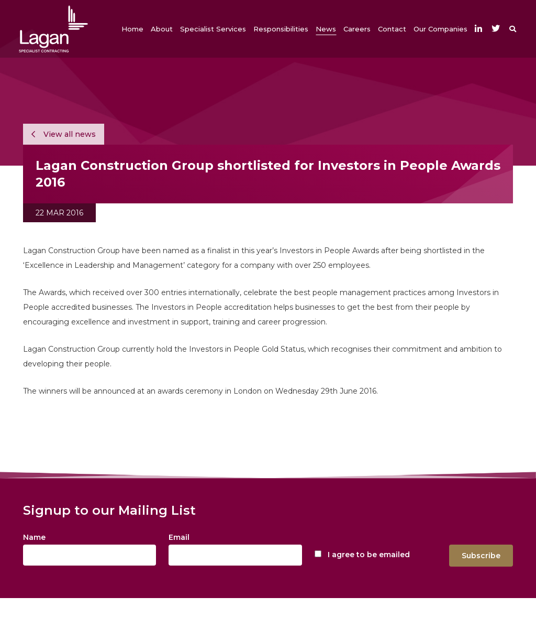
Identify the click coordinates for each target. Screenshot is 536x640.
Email (179, 537)
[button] (161, 29)
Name (34, 537)
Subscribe (481, 555)
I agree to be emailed (369, 554)
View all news (63, 134)
